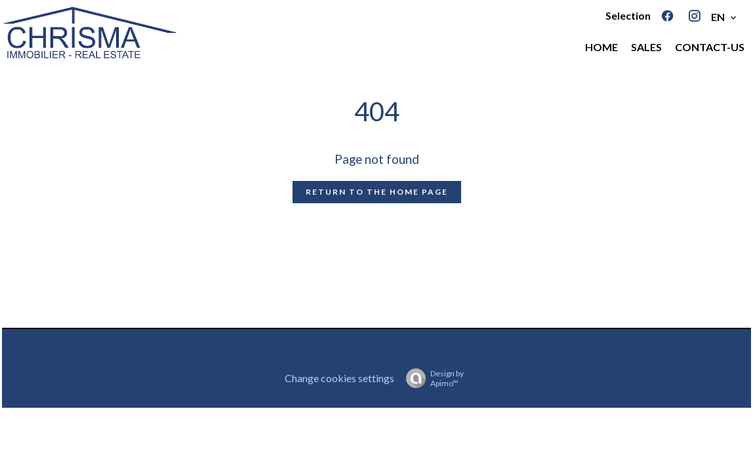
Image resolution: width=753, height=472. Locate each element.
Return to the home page (377, 192)
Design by (431, 378)
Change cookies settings (339, 378)
